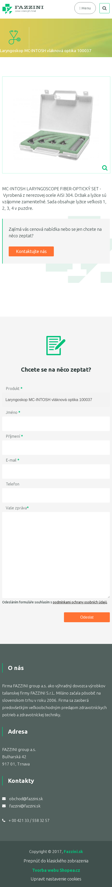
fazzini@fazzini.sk (25, 806)
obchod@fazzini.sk (26, 798)
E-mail (12, 460)
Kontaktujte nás (31, 251)
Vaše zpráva (17, 508)
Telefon (12, 484)
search (104, 8)
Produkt (14, 388)
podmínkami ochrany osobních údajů (80, 602)
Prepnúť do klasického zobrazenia (56, 860)
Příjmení (14, 436)
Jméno (13, 412)
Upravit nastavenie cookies (56, 878)
